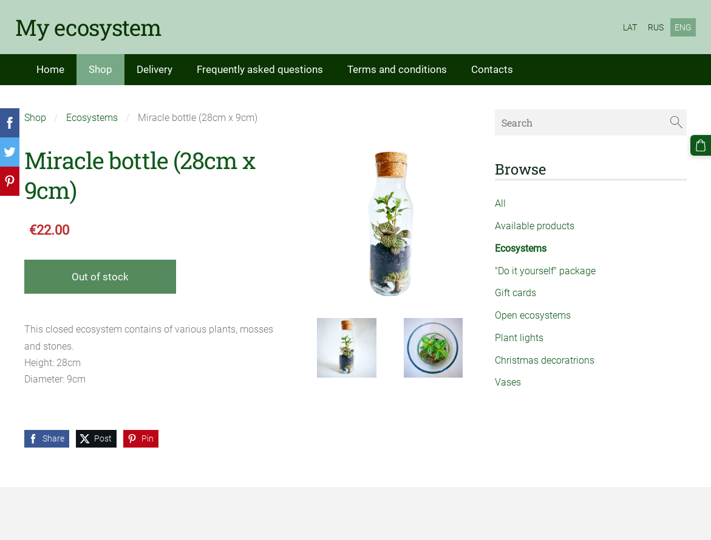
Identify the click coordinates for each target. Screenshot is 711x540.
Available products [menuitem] (534, 230)
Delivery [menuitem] (154, 73)
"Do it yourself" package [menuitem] (545, 274)
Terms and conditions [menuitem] (397, 73)
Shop (35, 121)
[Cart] (700, 145)
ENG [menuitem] (673, 29)
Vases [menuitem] (508, 386)
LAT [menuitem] (621, 29)
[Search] (591, 126)
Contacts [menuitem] (492, 73)
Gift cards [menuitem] (515, 297)
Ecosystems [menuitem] (520, 252)
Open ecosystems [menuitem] (533, 319)
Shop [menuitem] (100, 73)
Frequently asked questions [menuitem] (260, 73)
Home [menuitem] (50, 73)
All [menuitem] (500, 207)
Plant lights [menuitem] (519, 342)
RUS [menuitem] (647, 29)
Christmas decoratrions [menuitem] (544, 364)
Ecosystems (92, 121)
